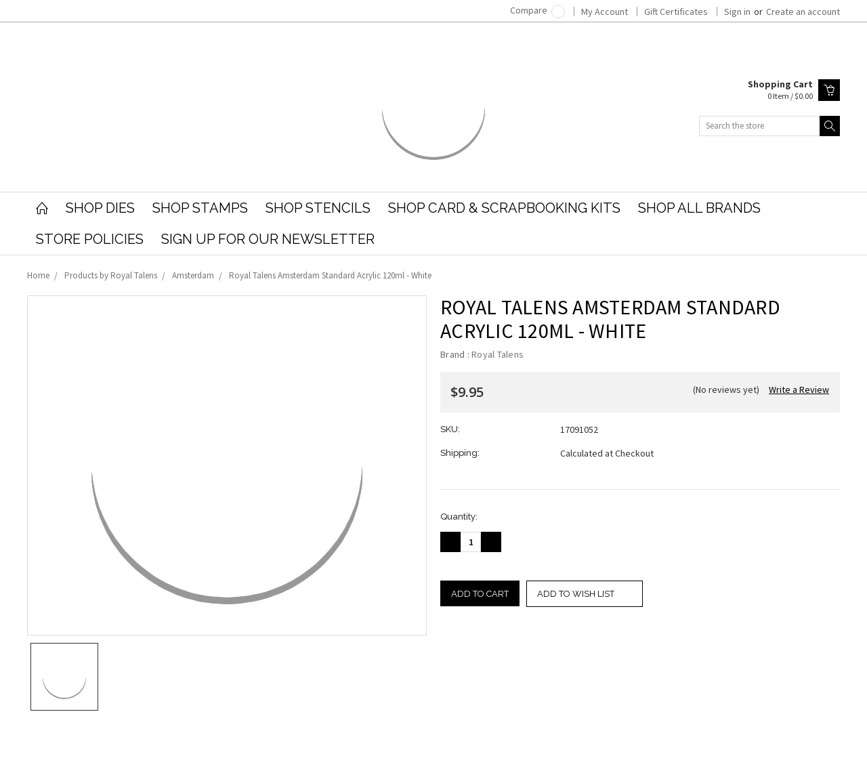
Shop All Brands (699, 208)
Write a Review (799, 389)
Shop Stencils (318, 208)
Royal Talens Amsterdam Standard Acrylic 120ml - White (330, 275)
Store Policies (90, 239)
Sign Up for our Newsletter (268, 239)
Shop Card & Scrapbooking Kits (504, 208)
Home (38, 275)
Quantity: (459, 516)
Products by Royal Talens (110, 275)
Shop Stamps (200, 208)
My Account (604, 11)
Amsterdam (193, 275)
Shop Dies (100, 208)
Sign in (737, 11)
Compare (537, 10)
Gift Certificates (676, 11)
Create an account (803, 11)
